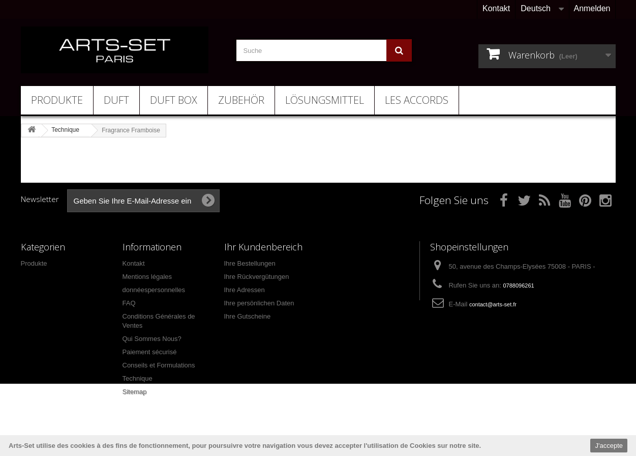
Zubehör (241, 100)
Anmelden (591, 8)
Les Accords (416, 100)
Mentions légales (147, 276)
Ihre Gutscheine (247, 316)
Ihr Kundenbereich (263, 247)
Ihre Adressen (244, 290)
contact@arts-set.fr (493, 304)
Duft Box (173, 100)
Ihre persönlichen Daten (259, 303)
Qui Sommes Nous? (152, 339)
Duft (116, 100)
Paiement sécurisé (150, 352)
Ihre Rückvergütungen (256, 276)
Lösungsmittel (324, 100)
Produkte (57, 100)
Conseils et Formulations (159, 365)
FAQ (129, 303)
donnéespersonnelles (154, 290)
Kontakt (496, 8)
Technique (138, 378)
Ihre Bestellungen (250, 263)
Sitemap (135, 391)
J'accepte (609, 445)
